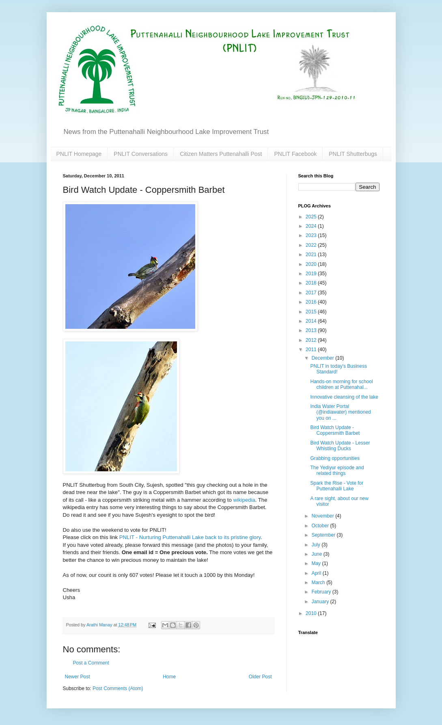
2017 (312, 293)
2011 (312, 349)
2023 (312, 235)
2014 (312, 321)
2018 (312, 283)
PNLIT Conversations (141, 154)
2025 (312, 217)
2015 (312, 312)
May (316, 563)
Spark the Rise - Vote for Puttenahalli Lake (336, 486)
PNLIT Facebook (295, 154)
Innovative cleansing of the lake (344, 397)
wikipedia (244, 500)
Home (169, 677)
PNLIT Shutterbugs (353, 154)
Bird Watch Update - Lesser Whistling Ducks (340, 445)
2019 (312, 273)
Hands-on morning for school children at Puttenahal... (341, 384)
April (316, 573)
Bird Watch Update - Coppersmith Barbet (335, 430)
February (321, 592)
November (323, 516)
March (318, 582)
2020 (312, 264)
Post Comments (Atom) (118, 688)
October (320, 526)
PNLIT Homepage (79, 154)
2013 (312, 330)
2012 (312, 340)
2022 (312, 245)
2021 (312, 254)
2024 (312, 226)
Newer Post (77, 677)
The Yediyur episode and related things (337, 470)
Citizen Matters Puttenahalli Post (221, 154)
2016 (312, 302)
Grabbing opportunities (334, 458)
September (323, 535)
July (316, 545)
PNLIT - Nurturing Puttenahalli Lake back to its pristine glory (190, 537)
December (323, 358)
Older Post (260, 677)
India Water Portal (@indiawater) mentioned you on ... (340, 412)
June (317, 554)
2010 (312, 613)
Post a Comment (91, 663)
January (320, 601)
